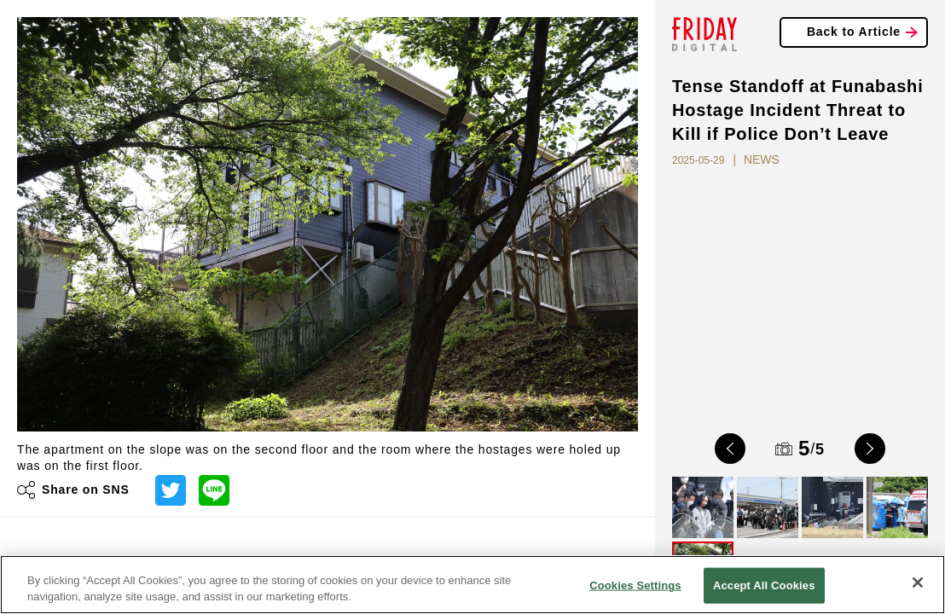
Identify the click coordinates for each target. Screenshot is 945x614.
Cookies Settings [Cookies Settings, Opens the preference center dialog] (635, 585)
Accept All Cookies (764, 585)
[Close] (917, 582)
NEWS (762, 159)
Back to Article (854, 31)
